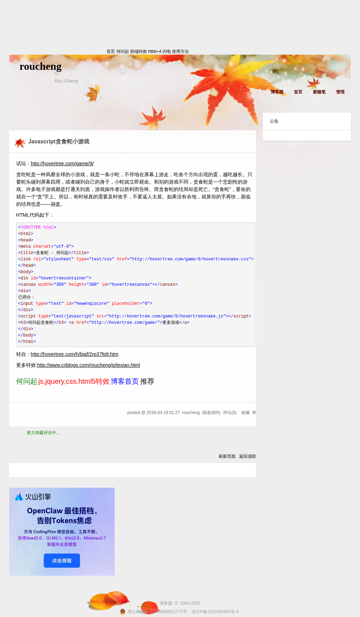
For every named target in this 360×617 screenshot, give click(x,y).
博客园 (277, 92)
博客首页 (125, 381)
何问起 (122, 51)
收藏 (245, 412)
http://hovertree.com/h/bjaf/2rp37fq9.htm (74, 354)
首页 (58, 51)
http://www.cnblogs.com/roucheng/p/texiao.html (88, 365)
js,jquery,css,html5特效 (74, 381)
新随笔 (319, 92)
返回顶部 (247, 456)
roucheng (41, 66)
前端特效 (138, 51)
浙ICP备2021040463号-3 (215, 611)
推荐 (147, 381)
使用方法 (180, 51)
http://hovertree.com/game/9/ (62, 163)
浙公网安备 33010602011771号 (153, 611)
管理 (340, 92)
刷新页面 (227, 456)
